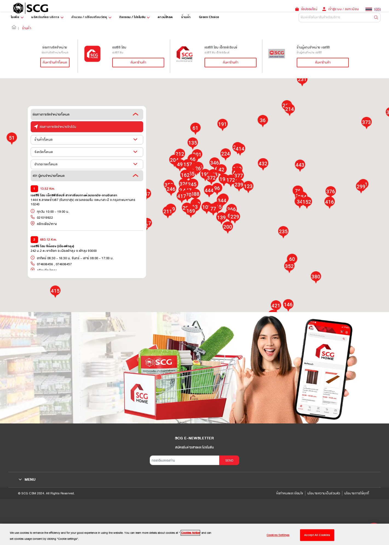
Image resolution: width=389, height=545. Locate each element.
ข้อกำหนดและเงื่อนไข (289, 493)
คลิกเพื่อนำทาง (44, 223)
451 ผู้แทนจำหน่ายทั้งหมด (85, 175)
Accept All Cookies (317, 535)
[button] (14, 28)
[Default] (340, 17)
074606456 (44, 264)
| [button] (18, 28)
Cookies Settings (278, 535)
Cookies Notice (190, 532)
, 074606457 (62, 264)
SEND (229, 460)
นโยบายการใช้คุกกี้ (356, 493)
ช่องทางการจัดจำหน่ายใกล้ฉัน (53, 126)
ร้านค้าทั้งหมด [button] (43, 139)
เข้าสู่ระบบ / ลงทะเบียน (343, 9)
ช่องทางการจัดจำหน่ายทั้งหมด (85, 114)
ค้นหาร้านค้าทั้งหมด (55, 62)
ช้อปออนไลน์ (309, 9)
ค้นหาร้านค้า (138, 62)
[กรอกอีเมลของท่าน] (184, 460)
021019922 (44, 217)
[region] (194, 534)
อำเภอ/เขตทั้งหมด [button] (45, 164)
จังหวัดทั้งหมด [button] (43, 151)
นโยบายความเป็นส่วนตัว (323, 493)
